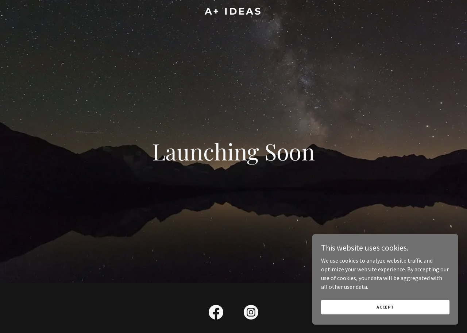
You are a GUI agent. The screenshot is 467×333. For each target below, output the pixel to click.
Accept (385, 307)
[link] (234, 12)
